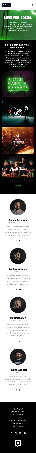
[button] (32, 4)
